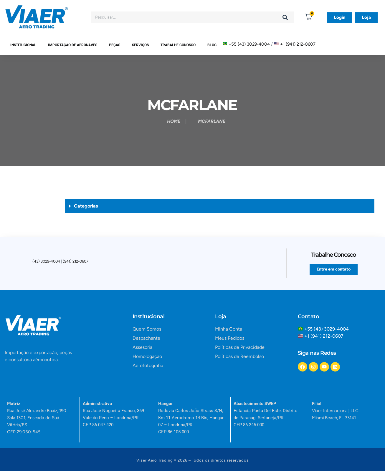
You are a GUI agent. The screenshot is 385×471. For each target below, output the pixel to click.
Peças (114, 45)
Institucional (23, 45)
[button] (219, 206)
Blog (212, 45)
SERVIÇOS (140, 45)
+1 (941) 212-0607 (297, 44)
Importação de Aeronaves (72, 45)
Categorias (86, 206)
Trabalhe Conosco (178, 45)
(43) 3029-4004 (46, 262)
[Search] (285, 17)
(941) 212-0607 (75, 262)
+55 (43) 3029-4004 (249, 44)
